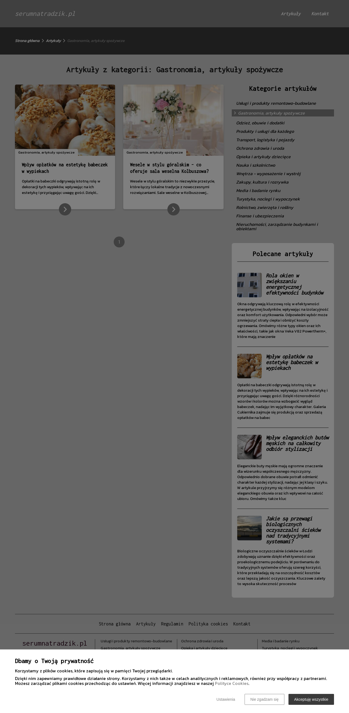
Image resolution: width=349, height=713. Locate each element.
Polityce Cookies (231, 683)
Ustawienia (225, 699)
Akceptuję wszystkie (311, 699)
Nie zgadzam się (264, 699)
